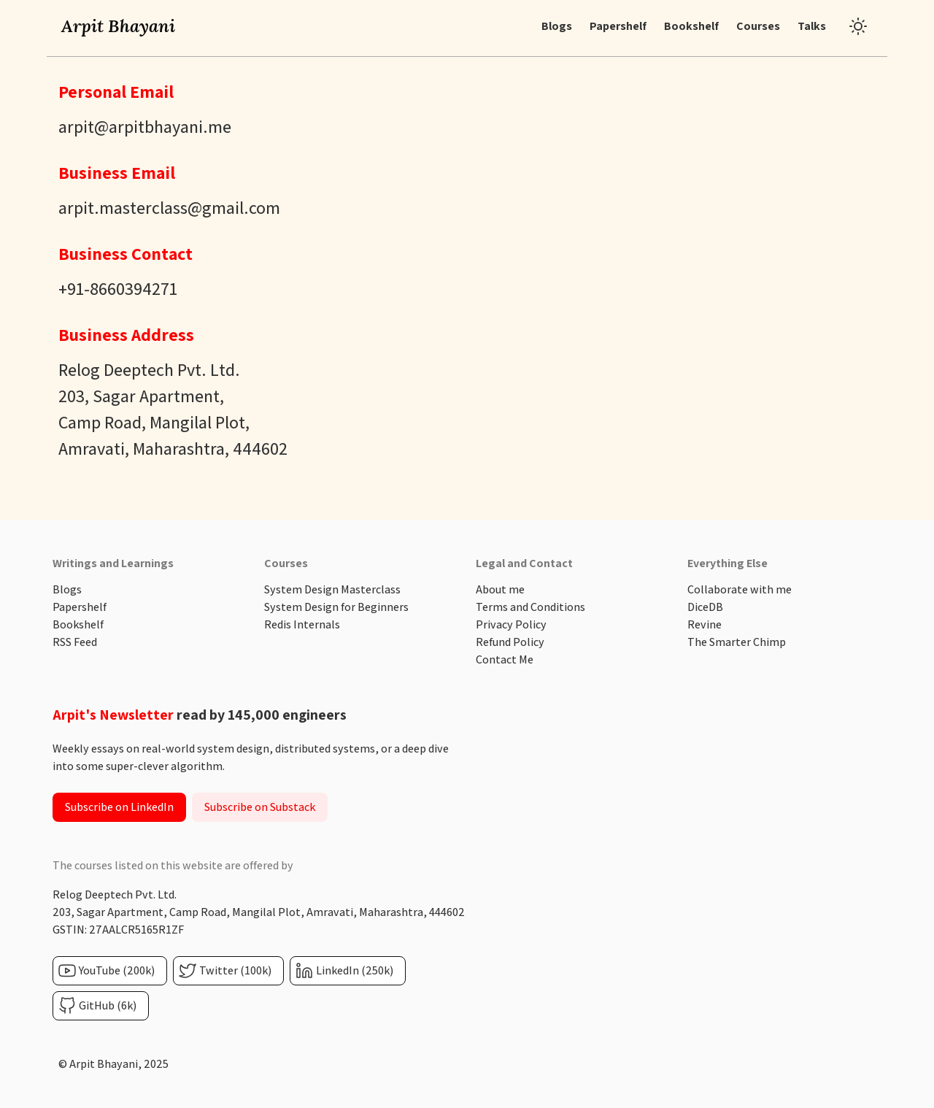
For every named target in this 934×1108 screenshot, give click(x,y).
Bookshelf (78, 624)
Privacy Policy (511, 624)
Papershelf (80, 607)
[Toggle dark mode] (858, 26)
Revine (704, 624)
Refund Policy (510, 642)
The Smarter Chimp (736, 642)
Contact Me (504, 659)
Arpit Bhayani (118, 26)
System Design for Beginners (336, 607)
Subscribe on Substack (259, 807)
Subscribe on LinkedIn (119, 807)
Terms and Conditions (530, 607)
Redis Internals (302, 624)
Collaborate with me (739, 589)
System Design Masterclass (332, 589)
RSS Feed (75, 642)
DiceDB (705, 607)
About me (500, 589)
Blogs (67, 589)
